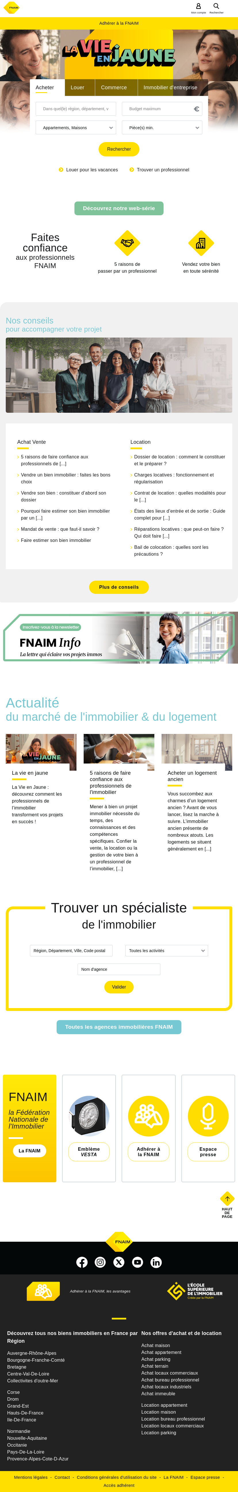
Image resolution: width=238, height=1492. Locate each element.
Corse (13, 1392)
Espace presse (205, 1477)
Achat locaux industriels (166, 1386)
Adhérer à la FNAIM (119, 23)
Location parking (158, 1432)
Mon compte (198, 12)
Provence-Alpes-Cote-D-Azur (38, 1458)
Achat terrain (154, 1366)
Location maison (158, 1412)
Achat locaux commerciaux (169, 1373)
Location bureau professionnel (173, 1419)
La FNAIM (30, 1150)
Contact (62, 1477)
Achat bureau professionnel (170, 1379)
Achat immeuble (158, 1393)
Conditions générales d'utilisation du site (117, 1477)
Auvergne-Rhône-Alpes (31, 1353)
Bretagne (16, 1367)
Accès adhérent (119, 1485)
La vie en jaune (30, 773)
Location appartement (164, 1405)
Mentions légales (31, 1477)
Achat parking (155, 1359)
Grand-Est (18, 1406)
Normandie (18, 1431)
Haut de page (228, 1212)
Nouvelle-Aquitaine (27, 1438)
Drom (13, 1399)
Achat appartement (161, 1352)
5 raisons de (127, 268)
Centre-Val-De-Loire (28, 1373)
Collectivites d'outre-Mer (32, 1380)
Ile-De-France (21, 1419)
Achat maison (155, 1345)
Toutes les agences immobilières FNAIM (119, 1027)
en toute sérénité (201, 267)
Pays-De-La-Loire (25, 1452)
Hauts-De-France (25, 1412)
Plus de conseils (119, 587)
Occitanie (17, 1445)
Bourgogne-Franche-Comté (36, 1360)
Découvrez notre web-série (119, 208)
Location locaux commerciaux (172, 1425)
